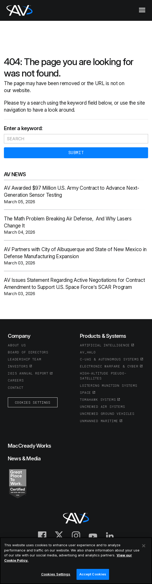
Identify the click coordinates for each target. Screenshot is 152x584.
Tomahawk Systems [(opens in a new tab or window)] (98, 399)
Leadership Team (24, 359)
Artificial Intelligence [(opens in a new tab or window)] (105, 345)
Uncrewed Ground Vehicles (107, 413)
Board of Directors (28, 352)
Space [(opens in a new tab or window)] (85, 392)
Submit (76, 152)
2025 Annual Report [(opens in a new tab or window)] (28, 373)
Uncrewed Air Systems (102, 406)
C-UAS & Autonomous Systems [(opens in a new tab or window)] (109, 359)
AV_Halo (88, 352)
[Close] (143, 545)
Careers (16, 380)
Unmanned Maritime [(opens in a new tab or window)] (99, 421)
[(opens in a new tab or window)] (17, 483)
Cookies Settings (32, 402)
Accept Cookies (92, 574)
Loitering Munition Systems (108, 385)
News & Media (24, 458)
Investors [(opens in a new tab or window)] (18, 366)
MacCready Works (29, 446)
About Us (17, 345)
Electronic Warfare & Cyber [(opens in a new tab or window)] (109, 366)
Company (19, 336)
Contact (15, 387)
